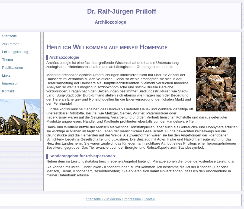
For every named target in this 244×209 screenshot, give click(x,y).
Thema (7, 60)
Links (6, 75)
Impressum (10, 83)
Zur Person (10, 44)
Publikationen (12, 67)
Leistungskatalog (15, 52)
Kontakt (8, 91)
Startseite (9, 36)
